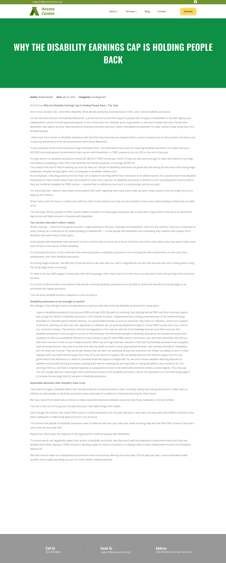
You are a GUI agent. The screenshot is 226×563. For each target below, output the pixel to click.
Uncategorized (99, 97)
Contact (161, 11)
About (113, 11)
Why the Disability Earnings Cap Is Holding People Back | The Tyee (81, 105)
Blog (147, 11)
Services (131, 11)
